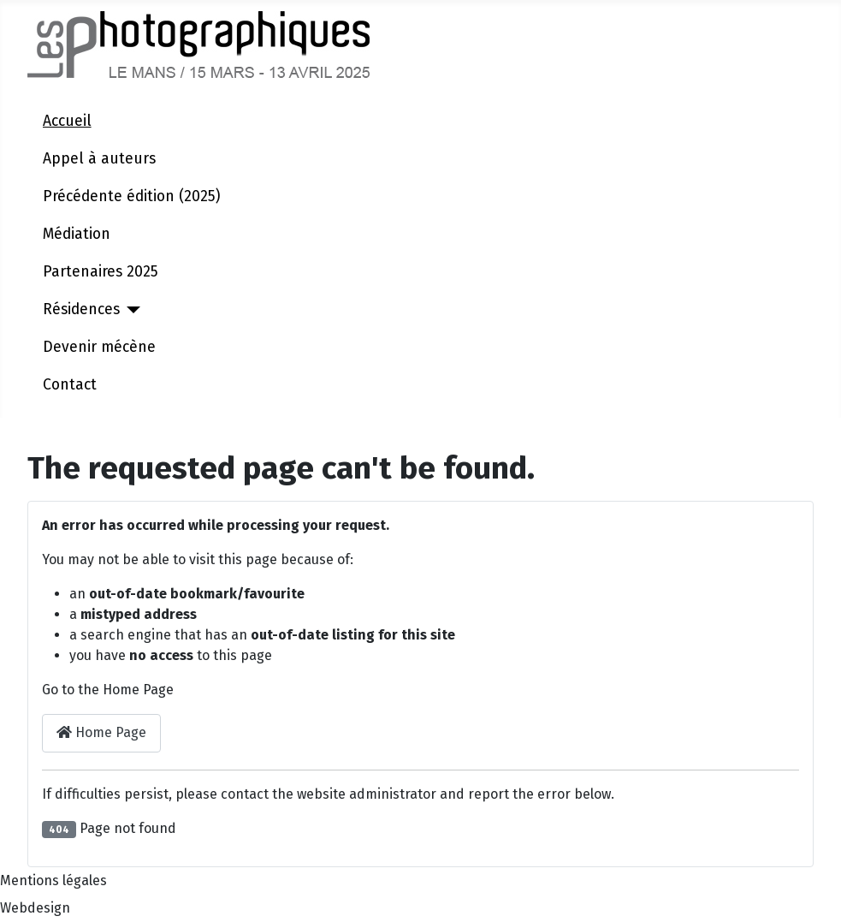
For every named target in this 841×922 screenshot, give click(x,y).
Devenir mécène (99, 347)
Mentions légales (53, 880)
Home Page (101, 732)
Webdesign (35, 908)
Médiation (76, 234)
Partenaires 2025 (100, 272)
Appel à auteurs (99, 159)
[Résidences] (130, 309)
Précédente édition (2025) (131, 196)
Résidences (81, 309)
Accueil (67, 121)
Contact (70, 385)
